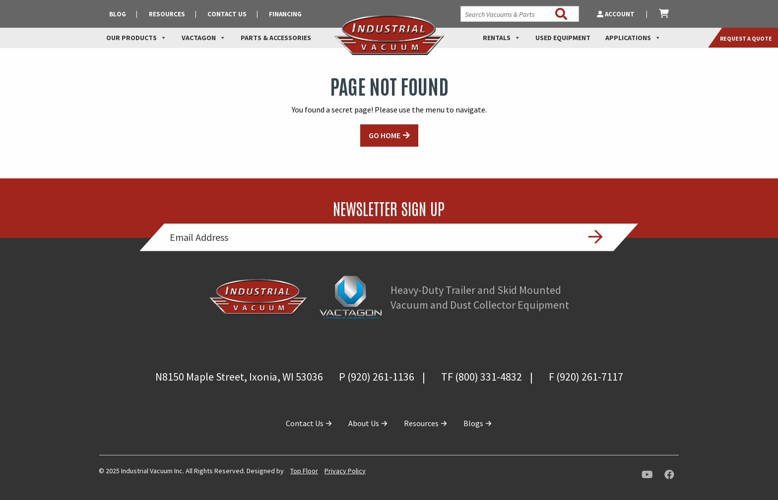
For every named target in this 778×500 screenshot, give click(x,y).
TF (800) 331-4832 (481, 377)
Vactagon (204, 38)
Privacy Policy (345, 470)
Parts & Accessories (276, 37)
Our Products (136, 38)
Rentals (501, 38)
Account (616, 14)
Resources (167, 14)
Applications (633, 38)
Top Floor (304, 470)
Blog (117, 14)
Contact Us (227, 14)
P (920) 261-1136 (376, 377)
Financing (285, 14)
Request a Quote (746, 38)
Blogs (477, 423)
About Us (368, 423)
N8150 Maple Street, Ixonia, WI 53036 (239, 377)
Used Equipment (562, 37)
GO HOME (384, 135)
